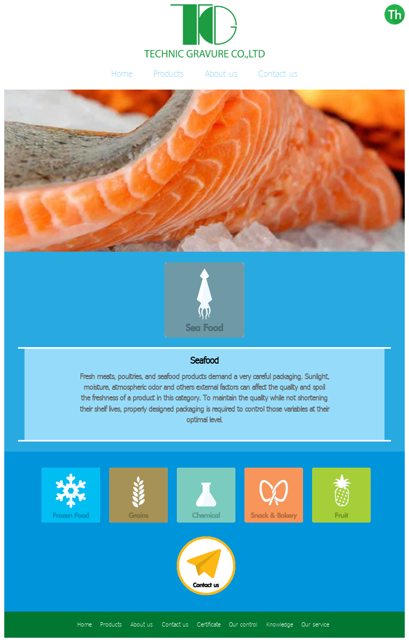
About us (221, 73)
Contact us (278, 73)
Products (168, 73)
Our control (243, 624)
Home (122, 73)
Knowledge (279, 624)
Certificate (208, 624)
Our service (315, 624)
